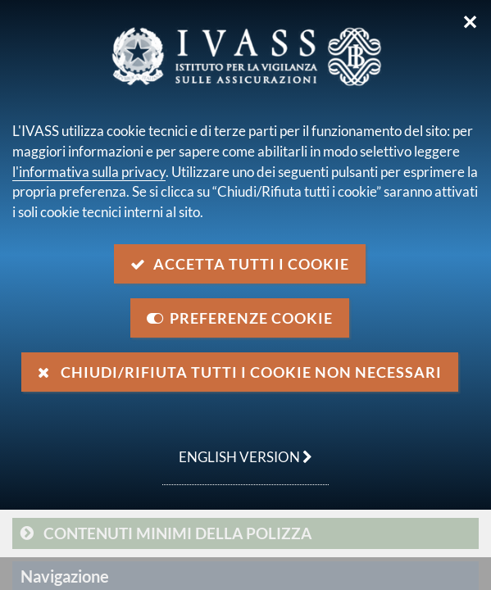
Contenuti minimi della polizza (177, 533)
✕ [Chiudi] (470, 22)
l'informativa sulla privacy (89, 171)
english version (237, 448)
